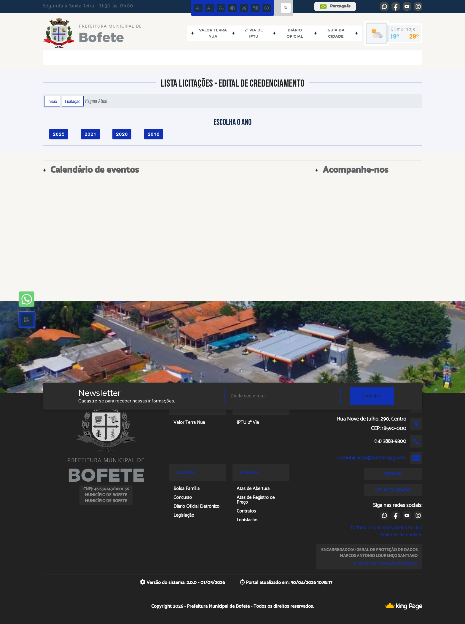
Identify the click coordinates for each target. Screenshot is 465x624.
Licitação (72, 101)
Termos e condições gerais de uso (386, 527)
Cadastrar (372, 396)
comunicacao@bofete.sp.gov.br (371, 457)
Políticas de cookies (401, 534)
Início (52, 101)
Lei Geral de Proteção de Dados (384, 563)
